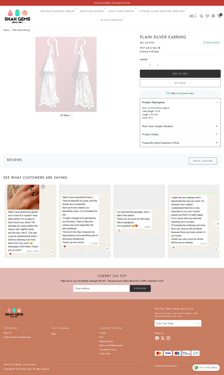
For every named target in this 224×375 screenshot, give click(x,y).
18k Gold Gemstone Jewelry (58, 11)
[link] (201, 16)
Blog (53, 333)
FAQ (101, 337)
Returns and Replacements (111, 345)
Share (64, 115)
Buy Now (180, 83)
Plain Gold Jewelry (92, 11)
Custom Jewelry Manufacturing (17, 337)
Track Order (105, 353)
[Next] (217, 224)
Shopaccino (171, 365)
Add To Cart (180, 73)
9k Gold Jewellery (113, 20)
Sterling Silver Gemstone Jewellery (163, 11)
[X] (162, 339)
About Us (7, 332)
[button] (213, 16)
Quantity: (144, 59)
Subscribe (140, 288)
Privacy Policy (29, 364)
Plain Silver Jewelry (122, 11)
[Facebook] (157, 339)
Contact (102, 332)
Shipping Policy (106, 341)
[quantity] (150, 65)
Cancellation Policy (107, 349)
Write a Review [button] (203, 161)
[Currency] (193, 16)
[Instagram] (168, 339)
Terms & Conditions (12, 364)
